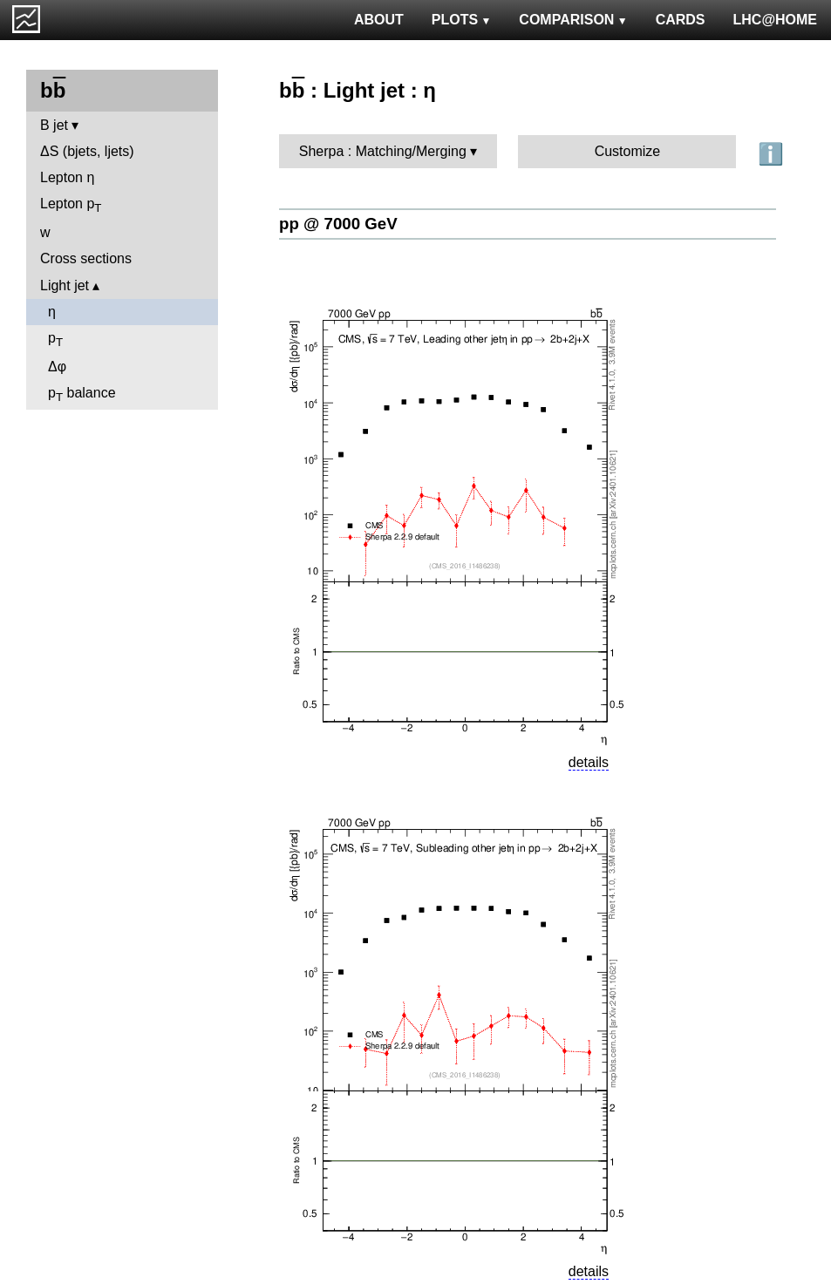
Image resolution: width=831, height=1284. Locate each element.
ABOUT (379, 19)
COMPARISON (573, 19)
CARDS (680, 19)
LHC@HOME (775, 19)
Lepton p (70, 205)
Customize (628, 151)
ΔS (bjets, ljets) (87, 151)
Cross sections (86, 258)
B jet (54, 125)
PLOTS (462, 19)
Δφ (57, 366)
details (589, 762)
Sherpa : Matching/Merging (383, 151)
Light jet (64, 285)
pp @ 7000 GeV (338, 223)
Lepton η (67, 177)
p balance (82, 394)
